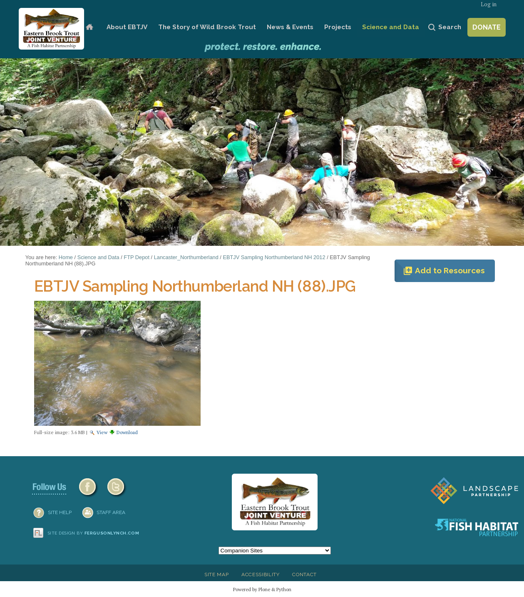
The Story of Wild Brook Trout (207, 27)
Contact (304, 574)
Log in (489, 4)
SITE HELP (60, 512)
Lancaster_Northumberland (186, 257)
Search (449, 27)
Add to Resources (444, 271)
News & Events (290, 27)
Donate (486, 27)
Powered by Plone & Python (262, 589)
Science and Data (390, 27)
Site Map (216, 574)
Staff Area (111, 512)
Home (89, 27)
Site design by (93, 533)
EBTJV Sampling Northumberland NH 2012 (274, 257)
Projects (337, 27)
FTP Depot (136, 257)
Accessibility (260, 574)
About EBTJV (127, 27)
